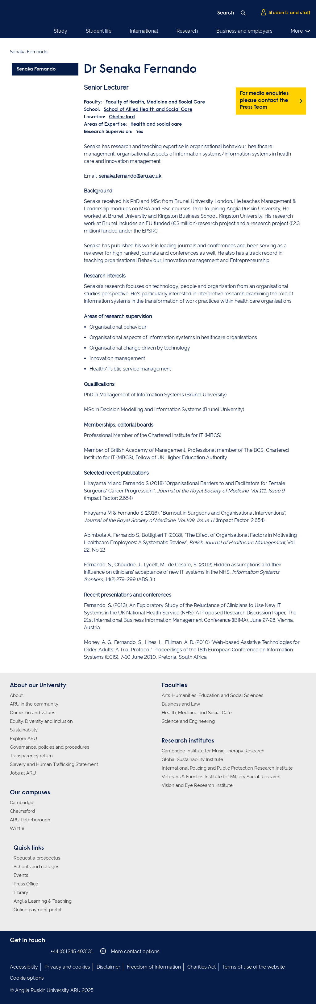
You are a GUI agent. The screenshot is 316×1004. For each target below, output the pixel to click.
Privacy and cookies (67, 967)
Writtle (17, 828)
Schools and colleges (36, 866)
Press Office (26, 884)
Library (21, 892)
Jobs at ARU (23, 773)
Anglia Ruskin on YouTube (42, 951)
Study (60, 31)
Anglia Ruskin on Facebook (14, 951)
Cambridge (21, 802)
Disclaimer (108, 967)
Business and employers (244, 31)
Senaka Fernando (36, 69)
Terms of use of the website (253, 967)
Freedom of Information (154, 967)
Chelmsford (122, 117)
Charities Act (201, 967)
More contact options (130, 951)
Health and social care (156, 124)
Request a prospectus (37, 858)
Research (187, 31)
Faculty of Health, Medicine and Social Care (155, 102)
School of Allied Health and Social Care (148, 109)
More (301, 31)
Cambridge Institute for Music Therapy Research (213, 751)
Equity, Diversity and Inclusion (41, 721)
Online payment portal (37, 910)
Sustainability (24, 730)
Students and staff (285, 12)
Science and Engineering (188, 721)
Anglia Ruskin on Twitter (32, 951)
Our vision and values (32, 712)
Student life (98, 31)
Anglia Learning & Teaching (43, 901)
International (144, 31)
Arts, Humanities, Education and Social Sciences (212, 695)
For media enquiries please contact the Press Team (264, 100)
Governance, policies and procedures (49, 747)
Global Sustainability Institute (192, 759)
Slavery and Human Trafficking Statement (54, 764)
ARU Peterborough (30, 820)
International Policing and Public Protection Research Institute (227, 768)
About (16, 695)
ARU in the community (34, 704)
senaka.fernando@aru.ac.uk (130, 176)
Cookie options (27, 978)
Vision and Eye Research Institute (197, 785)
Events (21, 875)
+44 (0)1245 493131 (72, 951)
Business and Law (181, 704)
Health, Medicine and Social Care (197, 712)
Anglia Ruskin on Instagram (23, 951)
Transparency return (31, 756)
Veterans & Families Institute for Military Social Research (221, 776)
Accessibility (24, 967)
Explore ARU (23, 738)
